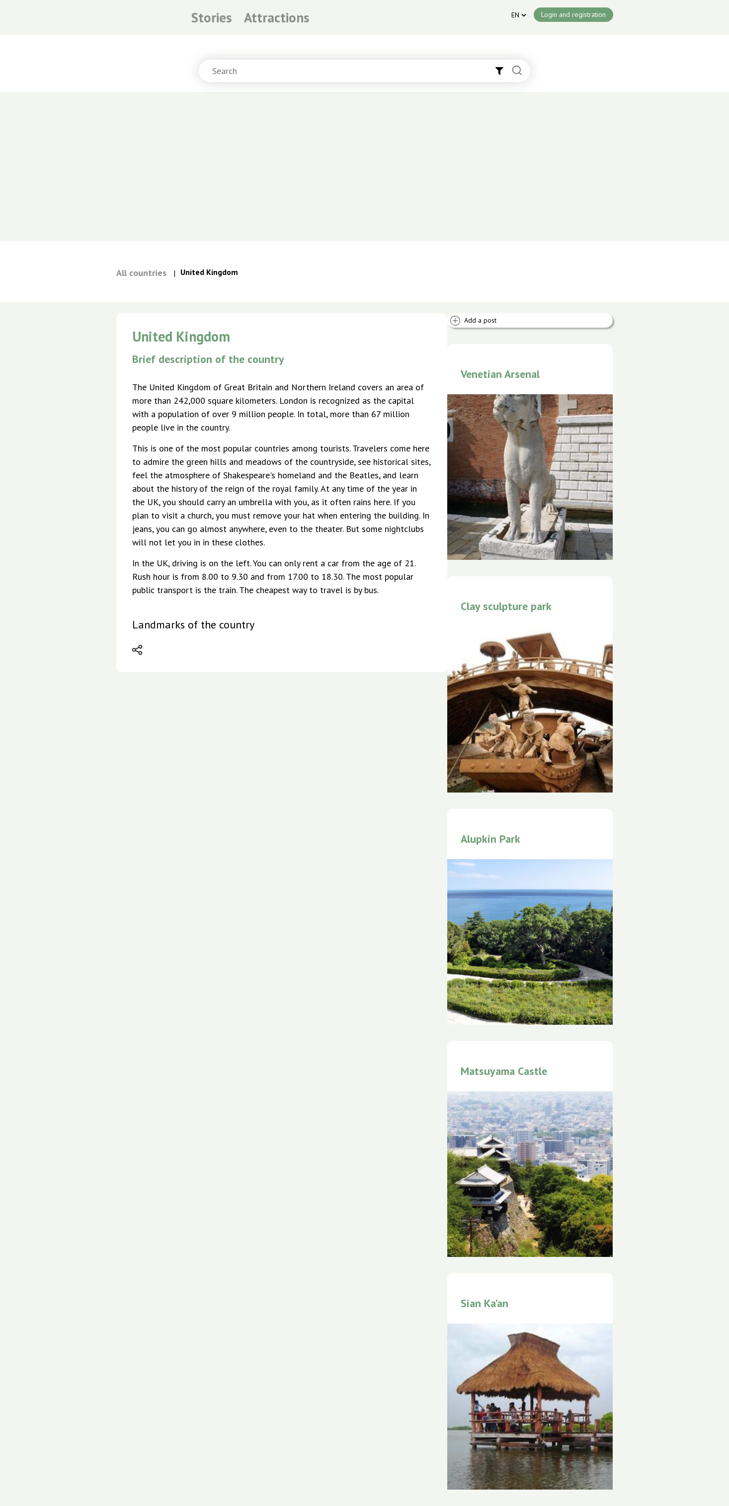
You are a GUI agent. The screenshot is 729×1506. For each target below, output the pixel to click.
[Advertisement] (365, 166)
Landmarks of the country (193, 624)
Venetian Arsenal (500, 374)
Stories (211, 17)
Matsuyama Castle (504, 1071)
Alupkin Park (490, 839)
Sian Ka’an (484, 1303)
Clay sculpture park (506, 606)
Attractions (276, 17)
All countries (141, 272)
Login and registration (573, 14)
